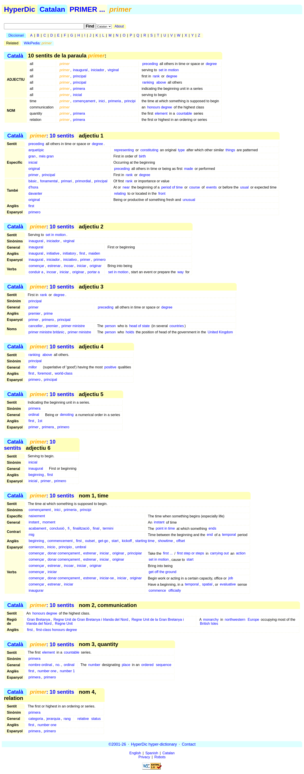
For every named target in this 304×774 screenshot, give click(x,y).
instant (34, 522)
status (96, 719)
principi (130, 101)
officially (174, 591)
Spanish (151, 753)
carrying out (219, 553)
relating (120, 193)
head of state (139, 326)
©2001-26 (117, 744)
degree (211, 64)
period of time (172, 187)
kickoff (127, 541)
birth (142, 156)
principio (65, 547)
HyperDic (19, 9)
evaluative (228, 584)
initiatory (69, 253)
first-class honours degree (56, 630)
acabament (37, 528)
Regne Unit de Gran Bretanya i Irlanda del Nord (90, 619)
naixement (37, 516)
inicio (51, 547)
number (94, 665)
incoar (69, 266)
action (241, 553)
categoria (35, 719)
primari (66, 181)
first (31, 206)
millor (32, 367)
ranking (148, 82)
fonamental (49, 181)
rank (156, 76)
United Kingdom (220, 332)
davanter (35, 193)
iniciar (81, 266)
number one (46, 671)
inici (102, 101)
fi (69, 528)
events (211, 187)
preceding (150, 64)
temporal (229, 535)
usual (244, 187)
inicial (77, 95)
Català (15, 56)
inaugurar (36, 591)
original (34, 169)
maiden (94, 253)
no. (57, 665)
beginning (36, 475)
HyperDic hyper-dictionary (154, 744)
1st (39, 421)
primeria (114, 101)
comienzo (36, 547)
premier (34, 313)
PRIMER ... (87, 9)
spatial (207, 584)
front (161, 193)
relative (83, 719)
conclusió (57, 528)
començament (84, 101)
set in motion (169, 70)
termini (108, 528)
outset (90, 541)
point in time (165, 528)
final (96, 528)
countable (184, 113)
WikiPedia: (38, 43)
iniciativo (70, 259)
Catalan (52, 9)
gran (31, 156)
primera (79, 88)
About (119, 26)
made (188, 169)
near (126, 187)
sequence (163, 665)
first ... (168, 553)
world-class (63, 373)
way (180, 272)
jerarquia (53, 719)
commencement (60, 541)
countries (177, 326)
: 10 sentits (52, 136)
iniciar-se (107, 578)
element (161, 113)
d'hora (33, 187)
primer (33, 175)
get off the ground (162, 572)
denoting (67, 415)
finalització (81, 528)
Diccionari (16, 35)
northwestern (235, 619)
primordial (83, 181)
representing (124, 150)
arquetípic (36, 150)
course (194, 187)
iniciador (97, 70)
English (135, 753)
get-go (103, 541)
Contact (188, 744)
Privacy (144, 757)
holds (130, 332)
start (115, 541)
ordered (147, 665)
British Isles (209, 623)
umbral (80, 547)
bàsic (32, 181)
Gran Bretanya (38, 619)
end (210, 535)
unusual (189, 200)
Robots (160, 757)
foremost (44, 373)
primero (34, 212)
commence (157, 591)
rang (67, 719)
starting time (144, 541)
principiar (135, 553)
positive (110, 367)
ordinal (33, 415)
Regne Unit (64, 623)
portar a (94, 272)
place (126, 665)
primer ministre (73, 326)
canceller (35, 326)
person (110, 326)
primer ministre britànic (46, 332)
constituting (149, 150)
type (181, 150)
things (230, 150)
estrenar (54, 266)
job (230, 578)
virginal (113, 70)
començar (36, 266)
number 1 (67, 671)
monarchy (211, 619)
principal (79, 76)
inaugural (80, 70)
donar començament (64, 553)
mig (31, 535)
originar (95, 266)
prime (48, 313)
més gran (46, 156)
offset (180, 541)
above (161, 82)
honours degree (159, 107)
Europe (253, 619)
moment (49, 522)
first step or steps (190, 553)
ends (212, 528)
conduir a (36, 272)
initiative (53, 253)
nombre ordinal (40, 665)
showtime (165, 541)
